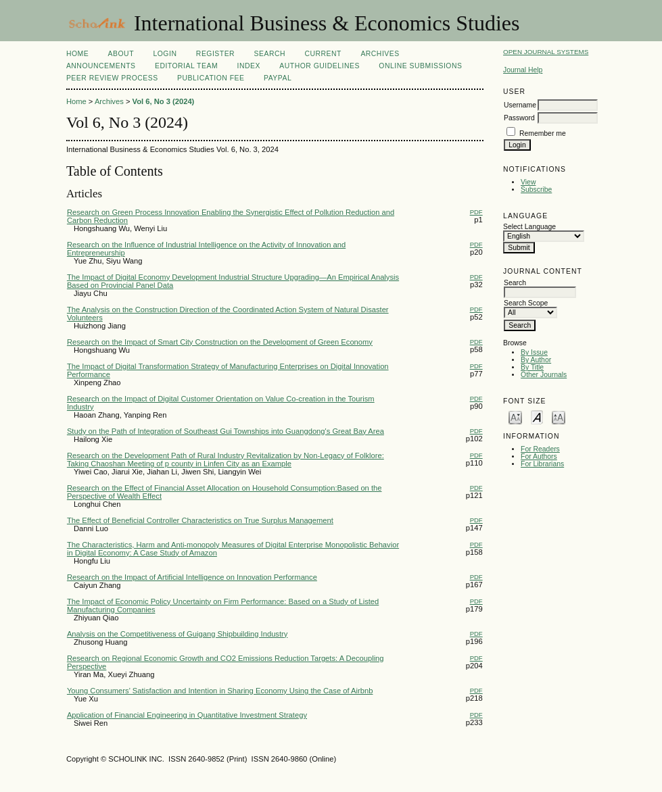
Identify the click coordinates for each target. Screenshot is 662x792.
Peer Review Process (112, 78)
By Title (532, 367)
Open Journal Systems (545, 51)
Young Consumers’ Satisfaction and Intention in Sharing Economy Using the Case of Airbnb (220, 691)
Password (519, 118)
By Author (536, 360)
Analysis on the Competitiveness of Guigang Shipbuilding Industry (177, 634)
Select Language (529, 226)
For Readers (540, 449)
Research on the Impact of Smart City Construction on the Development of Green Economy (220, 342)
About (121, 53)
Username (520, 105)
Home (77, 53)
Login (164, 53)
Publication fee (210, 78)
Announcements (101, 66)
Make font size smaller (515, 416)
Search (269, 53)
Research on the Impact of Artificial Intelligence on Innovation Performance (192, 577)
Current (322, 53)
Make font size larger (558, 416)
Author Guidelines (319, 66)
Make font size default (537, 416)
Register (215, 53)
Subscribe (536, 189)
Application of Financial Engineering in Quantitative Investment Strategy (187, 715)
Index (248, 66)
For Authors (539, 456)
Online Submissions (420, 66)
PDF (476, 212)
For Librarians (542, 464)
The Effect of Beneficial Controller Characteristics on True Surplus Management (200, 520)
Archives (379, 53)
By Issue (534, 352)
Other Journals (544, 374)
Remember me (542, 133)
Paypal (277, 78)
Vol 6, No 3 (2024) (164, 101)
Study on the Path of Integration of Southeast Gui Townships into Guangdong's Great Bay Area (225, 431)
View (528, 182)
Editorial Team (186, 66)
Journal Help (522, 70)
